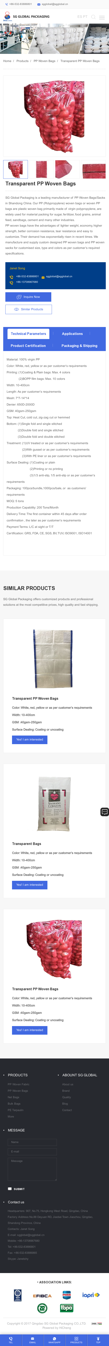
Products (23, 61)
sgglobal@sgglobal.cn (55, 4)
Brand (66, 1091)
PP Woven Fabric (18, 1084)
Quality (66, 1097)
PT (85, 16)
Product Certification (28, 346)
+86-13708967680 (27, 282)
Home (7, 61)
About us (67, 1084)
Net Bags (13, 1097)
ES (79, 16)
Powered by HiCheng (56, 1328)
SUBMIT (19, 1189)
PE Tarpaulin (15, 1110)
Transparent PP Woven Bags (80, 61)
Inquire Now (32, 297)
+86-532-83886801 (20, 4)
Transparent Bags (26, 844)
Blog (65, 1104)
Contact (67, 1110)
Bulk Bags (14, 1104)
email (32, 1343)
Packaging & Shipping (79, 346)
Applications (72, 334)
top (98, 1343)
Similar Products (32, 309)
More (11, 1117)
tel (11, 1343)
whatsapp (54, 1343)
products (76, 1343)
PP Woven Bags (44, 61)
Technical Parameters (28, 334)
